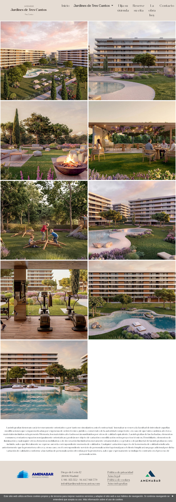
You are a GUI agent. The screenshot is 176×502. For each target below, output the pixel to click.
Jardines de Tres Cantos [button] (92, 6)
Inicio (65, 6)
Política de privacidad (120, 472)
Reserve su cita (138, 8)
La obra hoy (152, 10)
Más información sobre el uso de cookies (103, 499)
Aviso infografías (117, 483)
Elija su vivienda (123, 8)
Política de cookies (119, 479)
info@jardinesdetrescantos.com (80, 483)
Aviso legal (114, 476)
